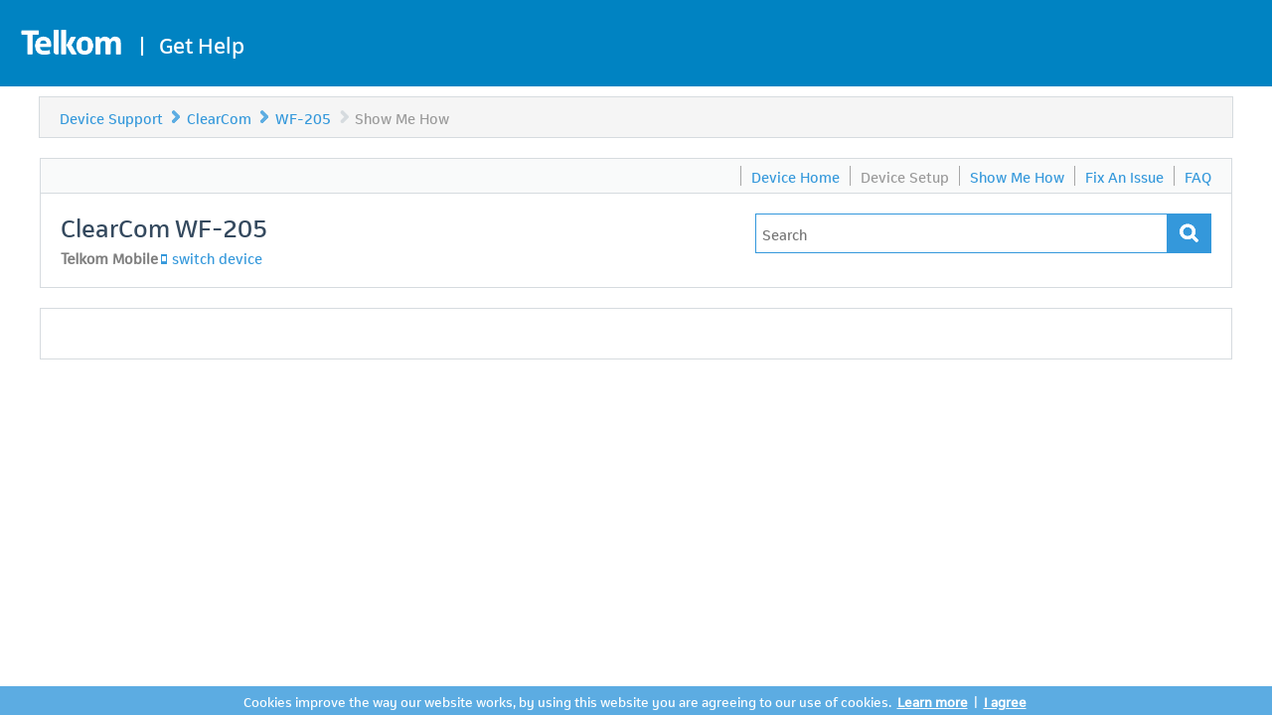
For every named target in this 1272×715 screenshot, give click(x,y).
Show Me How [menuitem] (1017, 176)
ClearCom (219, 117)
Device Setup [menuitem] (905, 176)
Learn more (932, 700)
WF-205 (305, 117)
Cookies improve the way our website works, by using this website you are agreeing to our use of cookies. (567, 700)
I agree (1005, 700)
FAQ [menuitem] (1198, 176)
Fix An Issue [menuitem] (1124, 176)
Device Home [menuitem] (795, 176)
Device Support (111, 117)
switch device (217, 257)
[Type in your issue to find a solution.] (961, 233)
